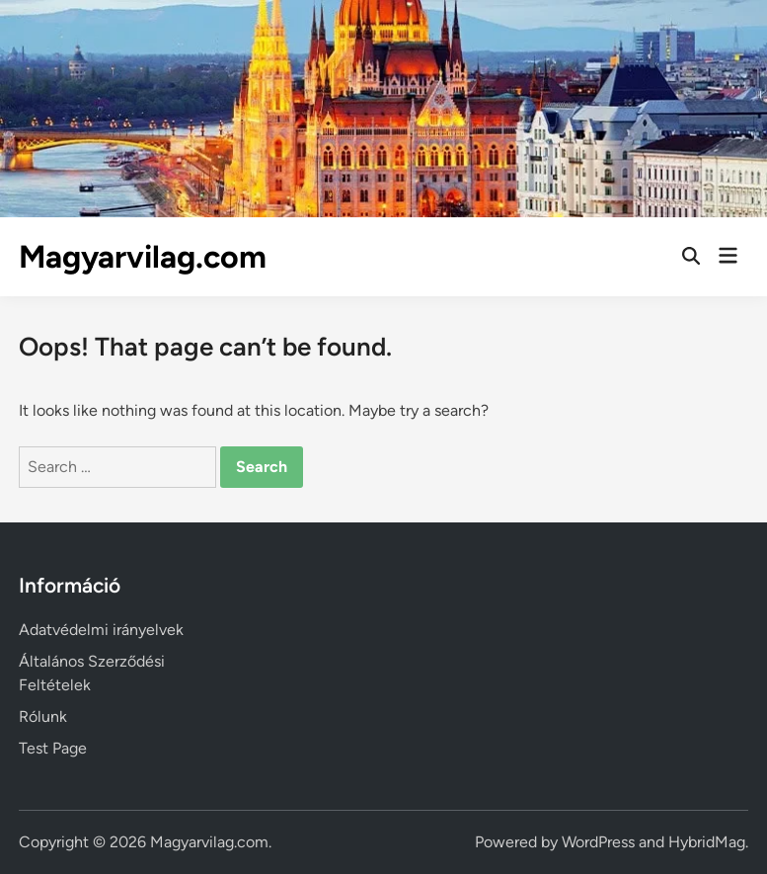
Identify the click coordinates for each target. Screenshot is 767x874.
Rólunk (43, 716)
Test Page (53, 748)
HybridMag (706, 842)
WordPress (598, 842)
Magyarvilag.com (143, 257)
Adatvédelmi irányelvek (101, 629)
